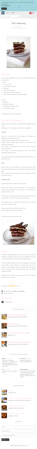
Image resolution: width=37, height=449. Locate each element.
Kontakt (13, 13)
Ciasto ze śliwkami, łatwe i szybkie (19, 333)
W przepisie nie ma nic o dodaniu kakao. (9, 371)
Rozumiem (4, 8)
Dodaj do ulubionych (8, 293)
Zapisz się (5, 440)
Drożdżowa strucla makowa (17, 406)
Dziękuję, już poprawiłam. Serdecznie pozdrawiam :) (26, 361)
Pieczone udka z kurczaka (16, 413)
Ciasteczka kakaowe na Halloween (19, 342)
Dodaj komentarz (6, 302)
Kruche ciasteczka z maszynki (17, 315)
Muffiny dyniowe (13, 324)
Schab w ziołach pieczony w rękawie (20, 398)
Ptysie (10, 390)
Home (7, 13)
